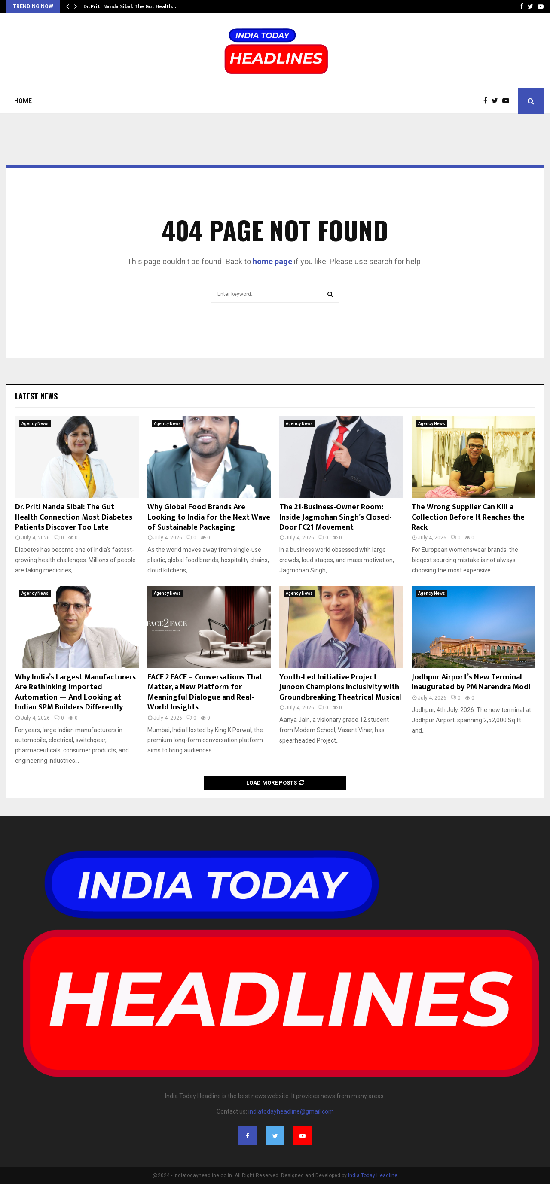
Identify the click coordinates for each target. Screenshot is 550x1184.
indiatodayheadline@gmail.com (291, 1111)
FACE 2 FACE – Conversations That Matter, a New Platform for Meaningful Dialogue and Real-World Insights (205, 692)
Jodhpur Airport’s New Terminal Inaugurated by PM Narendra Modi (471, 682)
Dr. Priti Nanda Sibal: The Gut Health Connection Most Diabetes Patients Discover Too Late (73, 517)
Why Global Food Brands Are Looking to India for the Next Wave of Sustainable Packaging (208, 517)
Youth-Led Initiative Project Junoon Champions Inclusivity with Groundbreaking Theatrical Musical (340, 687)
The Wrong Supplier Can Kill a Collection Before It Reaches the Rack (468, 517)
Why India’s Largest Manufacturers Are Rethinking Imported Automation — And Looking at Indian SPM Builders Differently (75, 692)
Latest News (36, 396)
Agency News (35, 423)
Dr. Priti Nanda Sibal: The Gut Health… (129, 6)
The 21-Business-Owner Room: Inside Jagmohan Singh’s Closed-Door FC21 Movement (335, 517)
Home (23, 100)
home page (272, 261)
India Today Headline (372, 1175)
